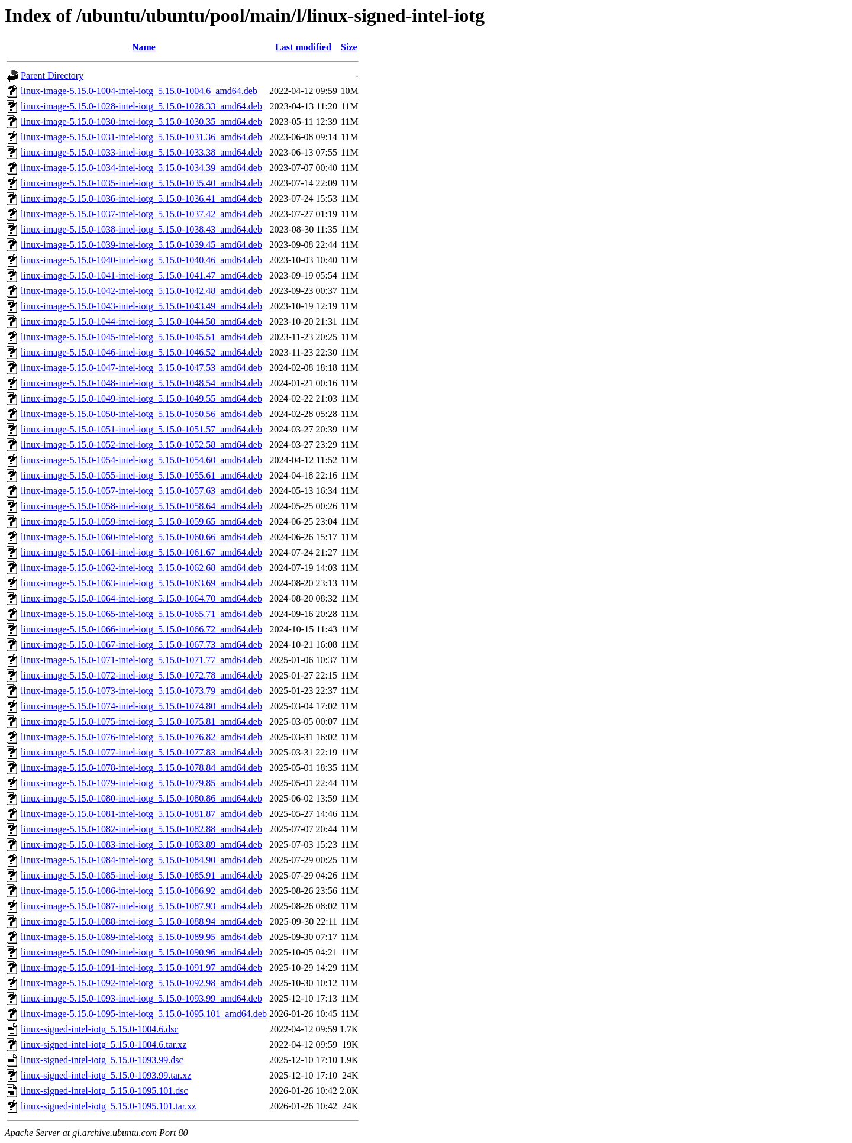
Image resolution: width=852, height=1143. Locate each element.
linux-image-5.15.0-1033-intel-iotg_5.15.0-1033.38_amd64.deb (141, 152)
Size (349, 47)
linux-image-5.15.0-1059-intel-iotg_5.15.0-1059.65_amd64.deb (141, 521)
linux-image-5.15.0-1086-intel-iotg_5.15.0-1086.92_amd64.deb (141, 891)
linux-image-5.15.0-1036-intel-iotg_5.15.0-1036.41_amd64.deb (141, 198)
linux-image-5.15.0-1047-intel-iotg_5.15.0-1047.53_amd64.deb (141, 368)
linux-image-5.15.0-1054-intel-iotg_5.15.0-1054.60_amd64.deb (141, 460)
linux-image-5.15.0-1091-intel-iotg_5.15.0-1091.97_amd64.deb (141, 968)
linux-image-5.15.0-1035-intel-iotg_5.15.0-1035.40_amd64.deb (141, 183)
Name (144, 47)
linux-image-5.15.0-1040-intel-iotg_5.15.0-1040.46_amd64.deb (141, 260)
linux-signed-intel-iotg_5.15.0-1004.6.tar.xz (103, 1044)
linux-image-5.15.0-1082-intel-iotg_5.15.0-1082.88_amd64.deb (141, 829)
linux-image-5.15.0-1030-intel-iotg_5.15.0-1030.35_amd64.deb (141, 122)
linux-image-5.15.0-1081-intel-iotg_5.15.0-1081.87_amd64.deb (141, 814)
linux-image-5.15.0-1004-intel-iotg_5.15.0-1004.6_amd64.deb (139, 91)
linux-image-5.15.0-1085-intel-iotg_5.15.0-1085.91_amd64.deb (141, 875)
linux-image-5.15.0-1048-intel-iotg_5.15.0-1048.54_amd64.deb (141, 383)
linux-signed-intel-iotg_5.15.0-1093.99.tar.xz (106, 1075)
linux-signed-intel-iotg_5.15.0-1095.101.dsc (104, 1091)
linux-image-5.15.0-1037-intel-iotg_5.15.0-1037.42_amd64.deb (141, 214)
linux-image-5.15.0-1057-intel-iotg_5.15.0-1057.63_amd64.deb (141, 491)
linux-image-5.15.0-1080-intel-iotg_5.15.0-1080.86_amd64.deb (141, 798)
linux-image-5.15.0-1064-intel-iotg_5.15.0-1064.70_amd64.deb (141, 598)
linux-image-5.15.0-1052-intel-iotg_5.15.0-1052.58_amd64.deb (141, 445)
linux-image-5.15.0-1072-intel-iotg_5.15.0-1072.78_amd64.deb (141, 675)
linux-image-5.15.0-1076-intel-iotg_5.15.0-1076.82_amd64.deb (141, 737)
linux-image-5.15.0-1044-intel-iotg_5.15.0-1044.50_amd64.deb (141, 322)
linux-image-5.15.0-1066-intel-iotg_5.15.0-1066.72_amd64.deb (141, 629)
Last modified (303, 47)
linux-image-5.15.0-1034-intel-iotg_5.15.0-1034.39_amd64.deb (141, 168)
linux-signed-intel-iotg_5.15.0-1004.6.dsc (100, 1029)
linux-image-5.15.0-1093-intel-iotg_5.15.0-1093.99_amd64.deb (141, 998)
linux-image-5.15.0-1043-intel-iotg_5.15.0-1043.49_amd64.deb (141, 306)
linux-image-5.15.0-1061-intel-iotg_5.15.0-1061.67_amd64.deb (141, 552)
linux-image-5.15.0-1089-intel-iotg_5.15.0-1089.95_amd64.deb (141, 937)
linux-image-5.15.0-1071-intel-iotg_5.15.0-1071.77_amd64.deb (141, 660)
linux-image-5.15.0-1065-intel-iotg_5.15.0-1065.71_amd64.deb (141, 614)
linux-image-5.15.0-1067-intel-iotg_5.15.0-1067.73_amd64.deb (141, 645)
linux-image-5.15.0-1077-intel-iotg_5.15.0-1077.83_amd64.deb (141, 752)
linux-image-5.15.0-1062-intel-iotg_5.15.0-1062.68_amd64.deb (141, 568)
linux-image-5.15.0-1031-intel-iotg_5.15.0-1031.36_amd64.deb (141, 137)
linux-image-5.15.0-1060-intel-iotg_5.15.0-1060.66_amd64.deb (141, 537)
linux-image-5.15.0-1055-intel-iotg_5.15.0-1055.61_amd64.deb (141, 475)
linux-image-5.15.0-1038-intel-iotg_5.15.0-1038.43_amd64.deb (141, 229)
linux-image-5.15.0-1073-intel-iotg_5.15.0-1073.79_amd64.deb (141, 691)
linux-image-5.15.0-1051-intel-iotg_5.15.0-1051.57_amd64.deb (141, 429)
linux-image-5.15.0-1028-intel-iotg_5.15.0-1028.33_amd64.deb (141, 106)
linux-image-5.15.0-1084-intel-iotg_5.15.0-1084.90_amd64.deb (141, 860)
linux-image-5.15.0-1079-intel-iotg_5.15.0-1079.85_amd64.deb (141, 783)
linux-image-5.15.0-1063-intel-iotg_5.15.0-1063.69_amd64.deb (141, 583)
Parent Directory (52, 75)
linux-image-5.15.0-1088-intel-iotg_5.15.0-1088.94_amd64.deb (141, 921)
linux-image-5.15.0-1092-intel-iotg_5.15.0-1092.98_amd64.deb (141, 983)
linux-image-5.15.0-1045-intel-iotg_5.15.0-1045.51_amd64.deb (141, 337)
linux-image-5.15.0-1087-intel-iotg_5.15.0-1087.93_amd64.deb (141, 906)
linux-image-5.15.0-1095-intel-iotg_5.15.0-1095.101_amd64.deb (144, 1014)
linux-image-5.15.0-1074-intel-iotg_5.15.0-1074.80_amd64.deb (141, 706)
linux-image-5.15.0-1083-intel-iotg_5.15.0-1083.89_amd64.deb (141, 845)
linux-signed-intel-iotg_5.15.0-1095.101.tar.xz (108, 1106)
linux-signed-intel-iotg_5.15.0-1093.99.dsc (102, 1060)
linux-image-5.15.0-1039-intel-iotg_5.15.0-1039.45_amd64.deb (141, 245)
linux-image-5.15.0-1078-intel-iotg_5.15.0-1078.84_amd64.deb (141, 768)
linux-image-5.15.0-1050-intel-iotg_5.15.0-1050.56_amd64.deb (141, 414)
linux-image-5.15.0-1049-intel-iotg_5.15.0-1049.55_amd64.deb (141, 398)
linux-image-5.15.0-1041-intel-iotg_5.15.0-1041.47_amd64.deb (141, 275)
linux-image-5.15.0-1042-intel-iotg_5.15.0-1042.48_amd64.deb (141, 291)
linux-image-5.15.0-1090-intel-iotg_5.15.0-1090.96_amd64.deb (141, 952)
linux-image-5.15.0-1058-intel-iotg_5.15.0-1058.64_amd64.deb (141, 506)
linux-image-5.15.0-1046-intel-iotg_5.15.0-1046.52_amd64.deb (141, 352)
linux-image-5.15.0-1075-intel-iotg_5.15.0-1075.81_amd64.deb (141, 721)
